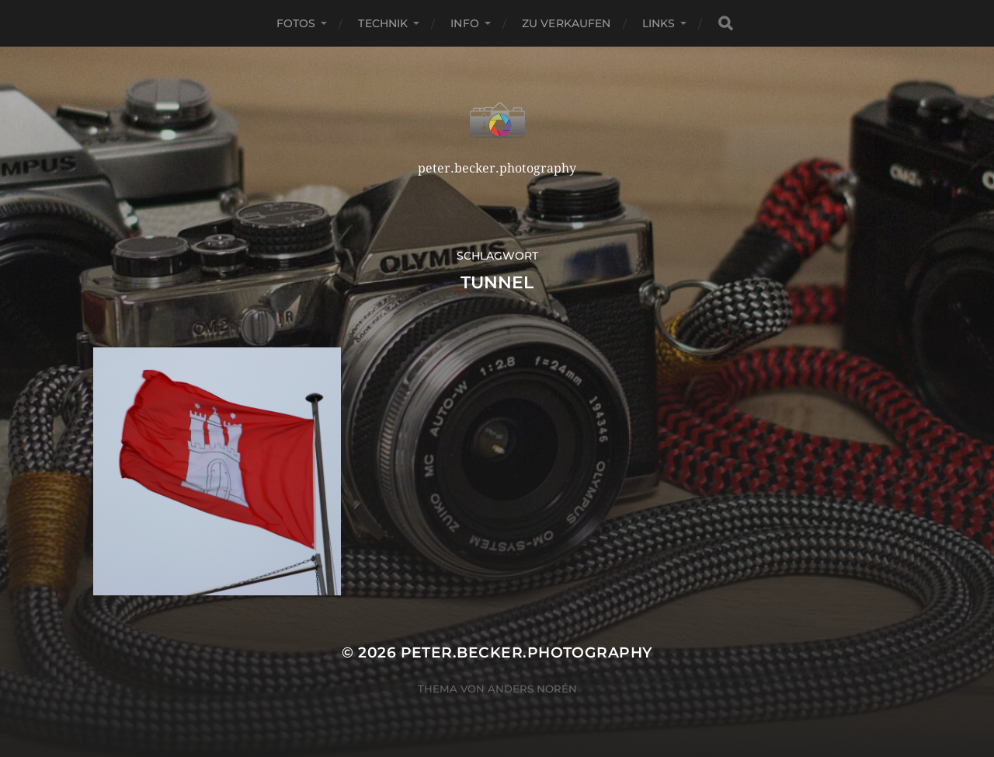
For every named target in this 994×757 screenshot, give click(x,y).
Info (464, 23)
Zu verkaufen (566, 23)
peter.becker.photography (526, 652)
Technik (383, 23)
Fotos (296, 23)
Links (659, 23)
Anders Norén (532, 688)
